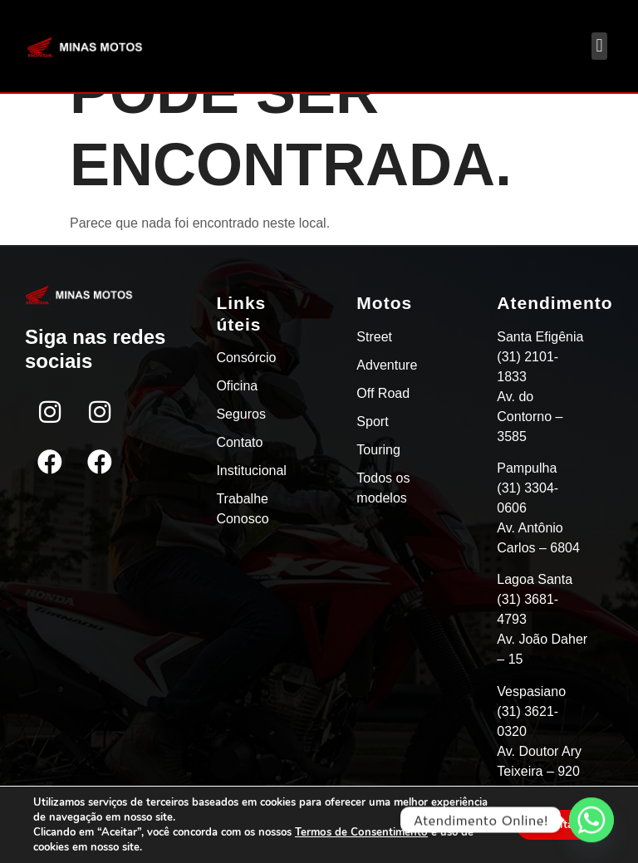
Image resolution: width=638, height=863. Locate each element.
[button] (599, 46)
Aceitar (557, 824)
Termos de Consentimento (360, 832)
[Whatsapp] (591, 819)
